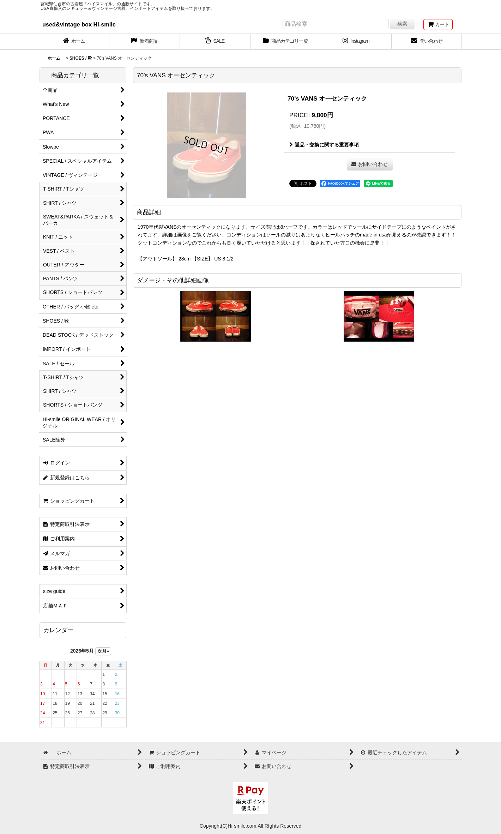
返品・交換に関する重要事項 (324, 145)
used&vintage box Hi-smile (79, 24)
